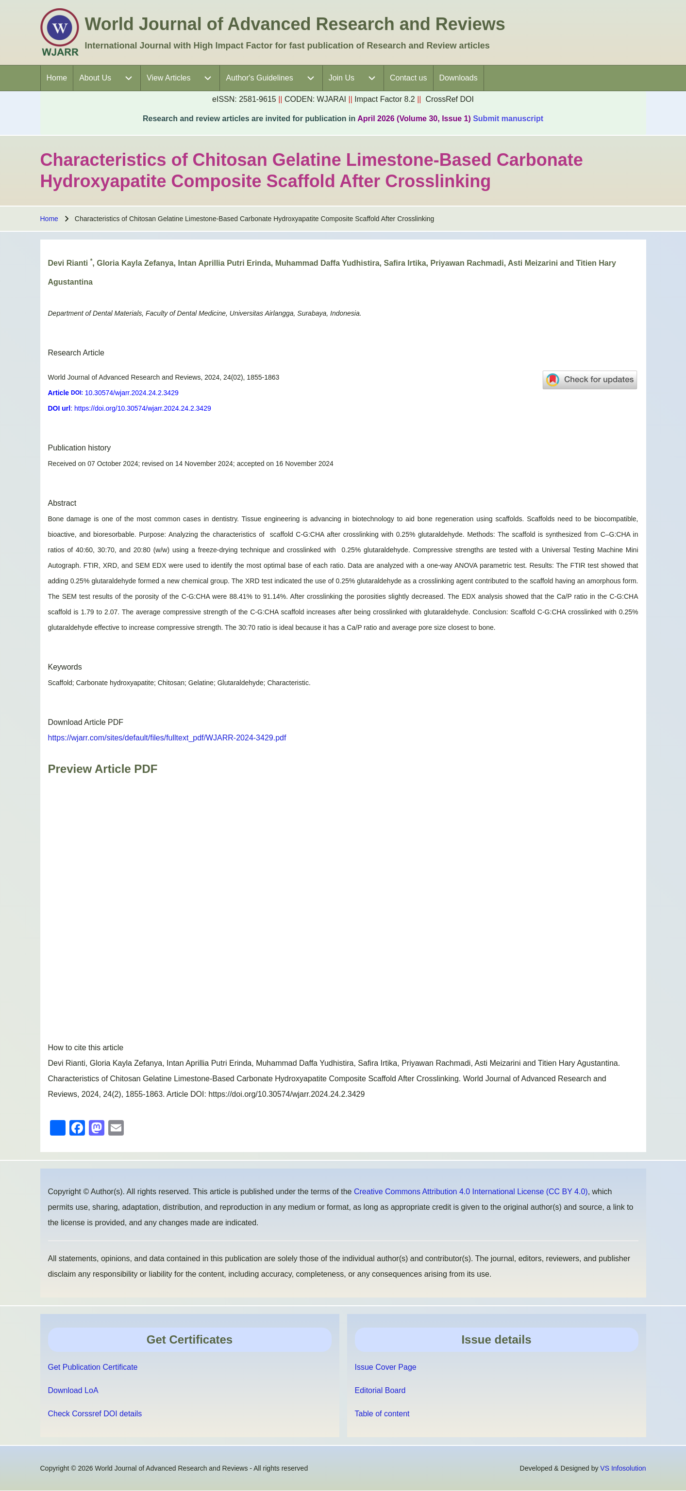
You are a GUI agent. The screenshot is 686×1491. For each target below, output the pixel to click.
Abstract (62, 503)
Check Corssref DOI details (95, 1414)
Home (49, 219)
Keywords (65, 667)
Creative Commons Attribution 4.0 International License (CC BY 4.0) (471, 1191)
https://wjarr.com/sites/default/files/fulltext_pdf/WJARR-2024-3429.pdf (167, 738)
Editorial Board (380, 1390)
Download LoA (73, 1390)
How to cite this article (86, 1047)
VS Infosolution (623, 1468)
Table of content (382, 1414)
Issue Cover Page (386, 1367)
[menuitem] (57, 78)
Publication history (79, 448)
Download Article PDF (86, 722)
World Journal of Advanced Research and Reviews (295, 24)
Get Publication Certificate (93, 1367)
